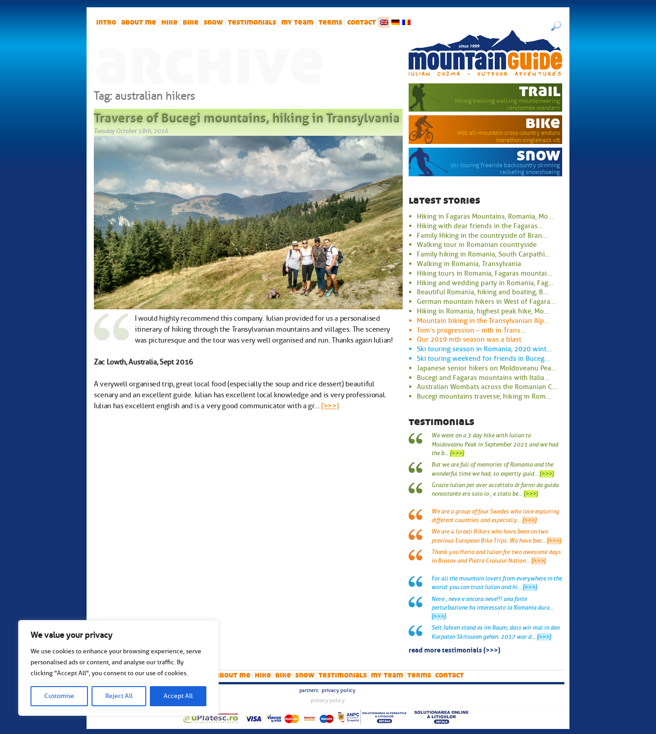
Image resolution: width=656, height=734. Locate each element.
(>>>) (329, 406)
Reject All (119, 696)
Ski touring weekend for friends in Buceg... (483, 358)
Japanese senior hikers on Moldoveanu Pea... (487, 368)
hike (169, 22)
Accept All (178, 696)
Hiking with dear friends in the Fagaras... (480, 226)
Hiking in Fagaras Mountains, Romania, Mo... (485, 216)
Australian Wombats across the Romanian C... (487, 386)
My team (297, 22)
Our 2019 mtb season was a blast (469, 339)
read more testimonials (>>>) (454, 649)
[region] (118, 668)
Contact (361, 22)
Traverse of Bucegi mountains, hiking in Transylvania (247, 116)
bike (191, 22)
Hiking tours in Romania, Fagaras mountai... (484, 273)
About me (138, 22)
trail (539, 91)
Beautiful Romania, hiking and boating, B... (482, 292)
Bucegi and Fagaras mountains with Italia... (483, 377)
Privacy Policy (338, 690)
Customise (59, 696)
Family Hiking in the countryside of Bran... (482, 235)
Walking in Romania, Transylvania (469, 263)
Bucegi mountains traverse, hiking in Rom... (484, 396)
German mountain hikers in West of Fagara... (486, 301)
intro (106, 22)
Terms (330, 22)
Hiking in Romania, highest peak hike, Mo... (483, 311)
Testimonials (252, 22)
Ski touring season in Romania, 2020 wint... (484, 349)
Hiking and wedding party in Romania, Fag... (485, 282)
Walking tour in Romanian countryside (477, 244)
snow (213, 22)
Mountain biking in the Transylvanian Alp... (483, 320)
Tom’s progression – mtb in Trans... (471, 330)
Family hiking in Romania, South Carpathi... (483, 254)
